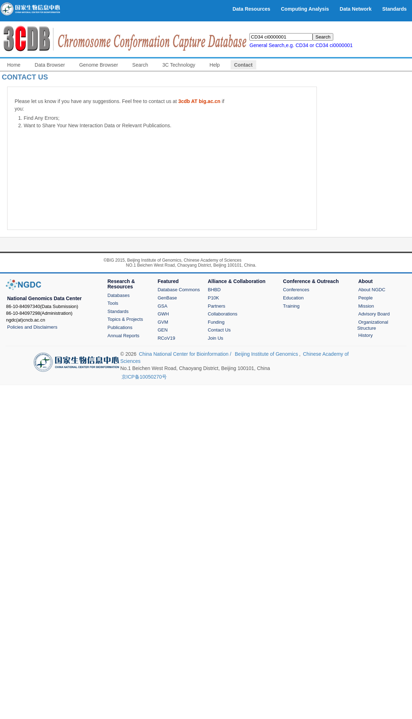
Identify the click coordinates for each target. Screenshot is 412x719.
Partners (216, 306)
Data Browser (50, 65)
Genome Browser (98, 65)
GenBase (167, 298)
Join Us (215, 338)
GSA (162, 306)
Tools (113, 303)
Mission (366, 306)
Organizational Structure (372, 325)
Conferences (296, 289)
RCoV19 (166, 338)
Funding (216, 322)
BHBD (214, 289)
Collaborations (222, 314)
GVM (163, 322)
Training (291, 306)
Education (293, 298)
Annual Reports (124, 335)
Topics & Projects (125, 319)
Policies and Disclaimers (32, 327)
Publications (120, 327)
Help (215, 65)
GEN (163, 330)
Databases (119, 295)
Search (140, 65)
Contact (243, 65)
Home (13, 65)
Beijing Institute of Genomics (266, 354)
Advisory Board (374, 314)
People (365, 298)
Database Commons (179, 289)
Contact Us (219, 330)
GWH (163, 314)
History (365, 335)
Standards (118, 311)
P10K (213, 298)
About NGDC (371, 289)
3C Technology (178, 65)
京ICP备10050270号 (144, 377)
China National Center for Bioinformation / (186, 354)
